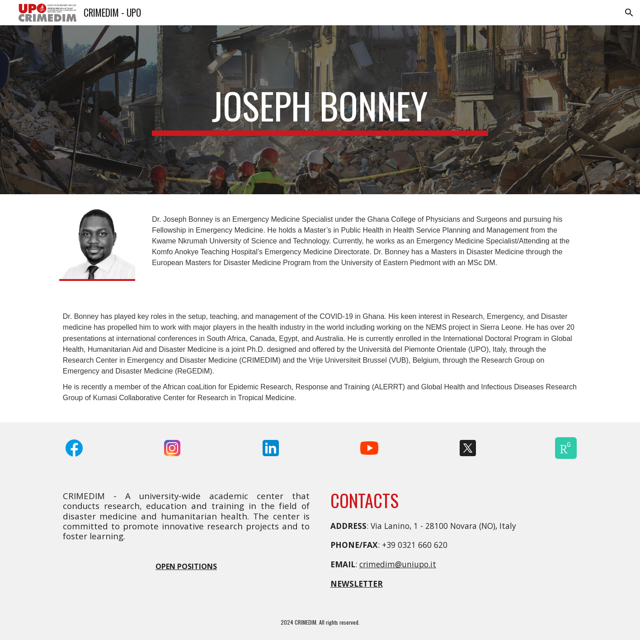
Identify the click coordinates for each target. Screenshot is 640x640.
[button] (629, 12)
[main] (320, 110)
